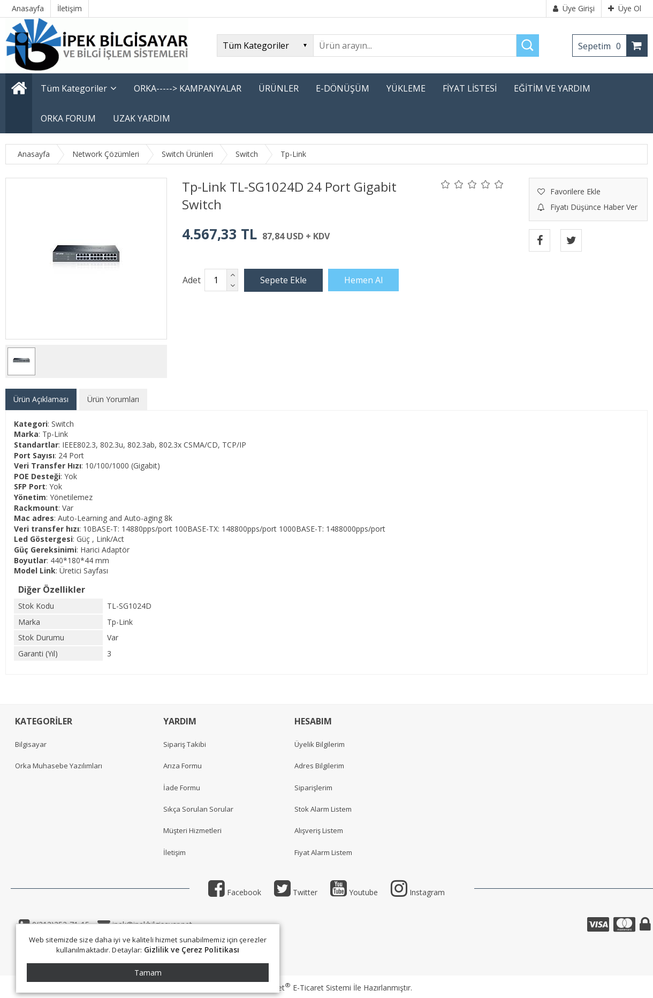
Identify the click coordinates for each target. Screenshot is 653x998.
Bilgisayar (31, 744)
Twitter (295, 892)
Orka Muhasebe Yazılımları (58, 765)
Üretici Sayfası (83, 570)
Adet (192, 280)
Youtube (354, 892)
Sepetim (602, 46)
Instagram (418, 892)
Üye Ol (624, 8)
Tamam (148, 972)
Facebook (234, 892)
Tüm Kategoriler (74, 88)
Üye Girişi (574, 8)
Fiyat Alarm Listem (323, 852)
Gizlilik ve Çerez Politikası (192, 949)
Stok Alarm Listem (323, 809)
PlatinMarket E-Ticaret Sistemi (296, 987)
